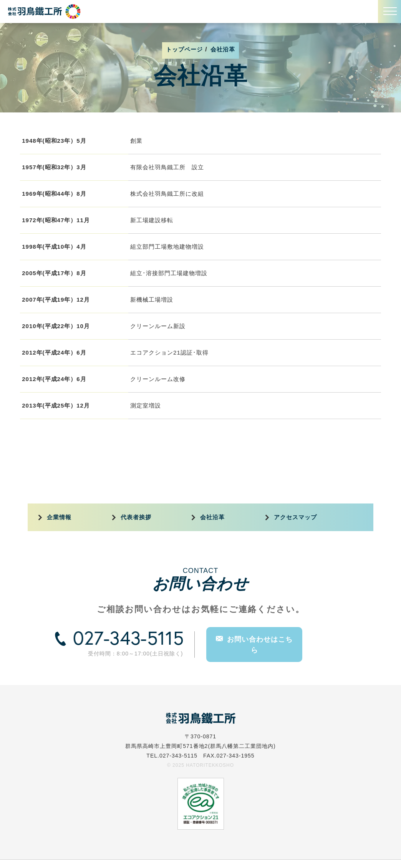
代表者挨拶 (136, 517)
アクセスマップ (295, 517)
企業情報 (59, 517)
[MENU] (389, 11)
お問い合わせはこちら (254, 644)
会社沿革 (212, 517)
